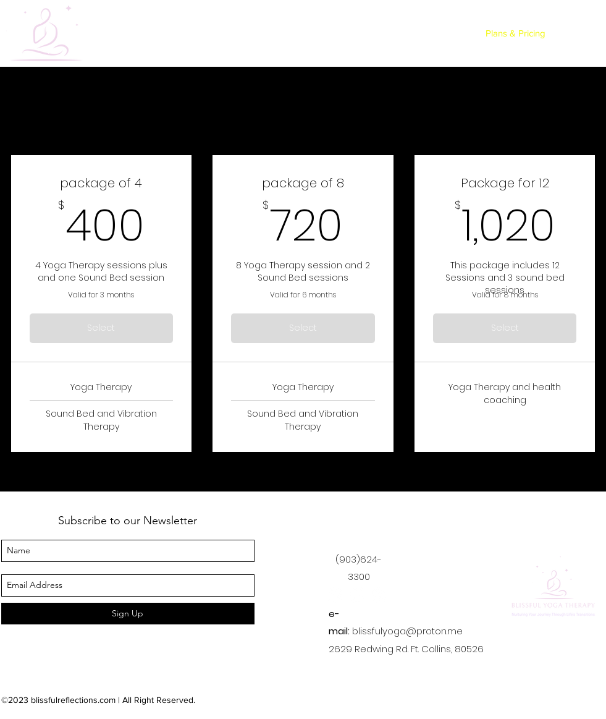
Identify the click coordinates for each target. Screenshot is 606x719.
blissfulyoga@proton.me (407, 630)
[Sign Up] (128, 613)
